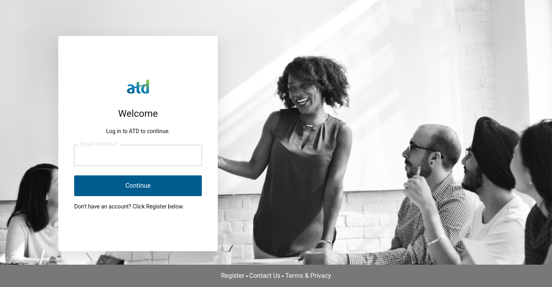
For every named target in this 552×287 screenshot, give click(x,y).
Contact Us (265, 275)
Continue (138, 185)
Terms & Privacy (308, 275)
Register (232, 275)
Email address (99, 144)
